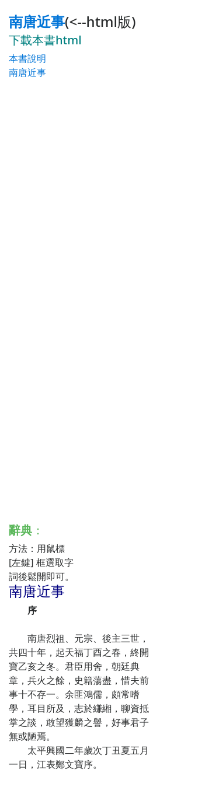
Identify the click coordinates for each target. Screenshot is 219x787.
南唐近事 (37, 21)
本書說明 (27, 58)
